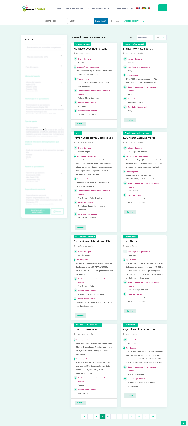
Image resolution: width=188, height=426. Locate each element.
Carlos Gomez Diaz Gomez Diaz (93, 241)
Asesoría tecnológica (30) (44, 112)
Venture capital (130, 237)
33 (132, 416)
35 (146, 416)
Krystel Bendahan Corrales (139, 329)
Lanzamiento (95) (44, 180)
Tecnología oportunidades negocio (137, 133)
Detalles (80, 124)
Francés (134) (44, 89)
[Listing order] (145, 37)
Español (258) (44, 87)
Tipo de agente (31, 121)
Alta (44, 152)
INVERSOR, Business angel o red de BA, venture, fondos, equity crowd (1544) (44, 130)
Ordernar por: (130, 37)
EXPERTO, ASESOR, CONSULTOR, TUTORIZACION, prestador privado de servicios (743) (44, 134)
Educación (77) (44, 202)
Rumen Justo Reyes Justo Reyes (93, 137)
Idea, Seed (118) (44, 177)
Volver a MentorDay (124, 8)
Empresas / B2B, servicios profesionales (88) (44, 200)
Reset (57, 211)
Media (44, 157)
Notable (44, 155)
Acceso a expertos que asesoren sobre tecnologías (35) (44, 109)
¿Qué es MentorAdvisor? (99, 8)
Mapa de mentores (74, 8)
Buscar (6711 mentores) (38, 211)
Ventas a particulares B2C (134, 44)
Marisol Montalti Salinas (138, 48)
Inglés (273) (44, 84)
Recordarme (115, 21)
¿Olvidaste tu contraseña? (134, 21)
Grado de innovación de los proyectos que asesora (42, 143)
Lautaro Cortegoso (85, 329)
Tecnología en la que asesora (37, 99)
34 (139, 416)
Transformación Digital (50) (44, 107)
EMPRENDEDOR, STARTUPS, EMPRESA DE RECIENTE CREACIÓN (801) (44, 132)
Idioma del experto (32, 76)
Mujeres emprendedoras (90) (44, 198)
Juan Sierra (130, 241)
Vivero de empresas (82, 44)
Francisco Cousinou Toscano (90, 48)
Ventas (77, 133)
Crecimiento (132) (44, 175)
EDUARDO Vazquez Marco (139, 137)
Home (58, 8)
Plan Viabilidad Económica (85, 237)
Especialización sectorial (35, 189)
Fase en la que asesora (34, 167)
